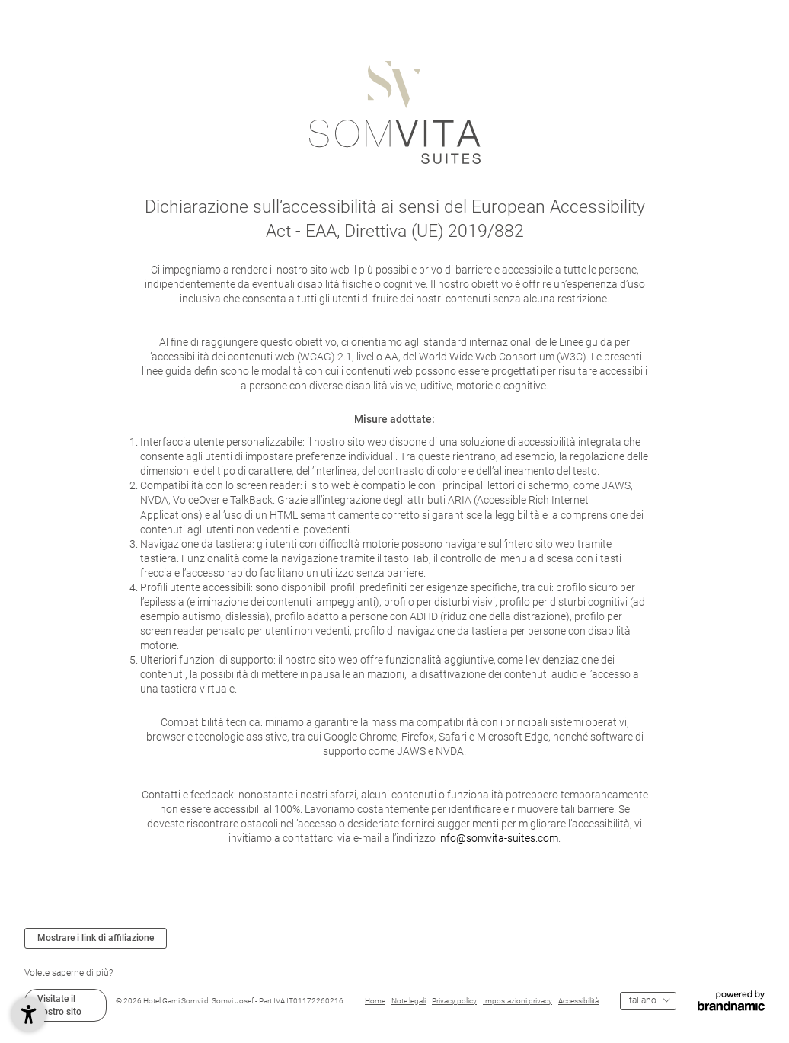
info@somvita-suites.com (498, 838)
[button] (28, 1014)
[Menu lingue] (648, 1001)
